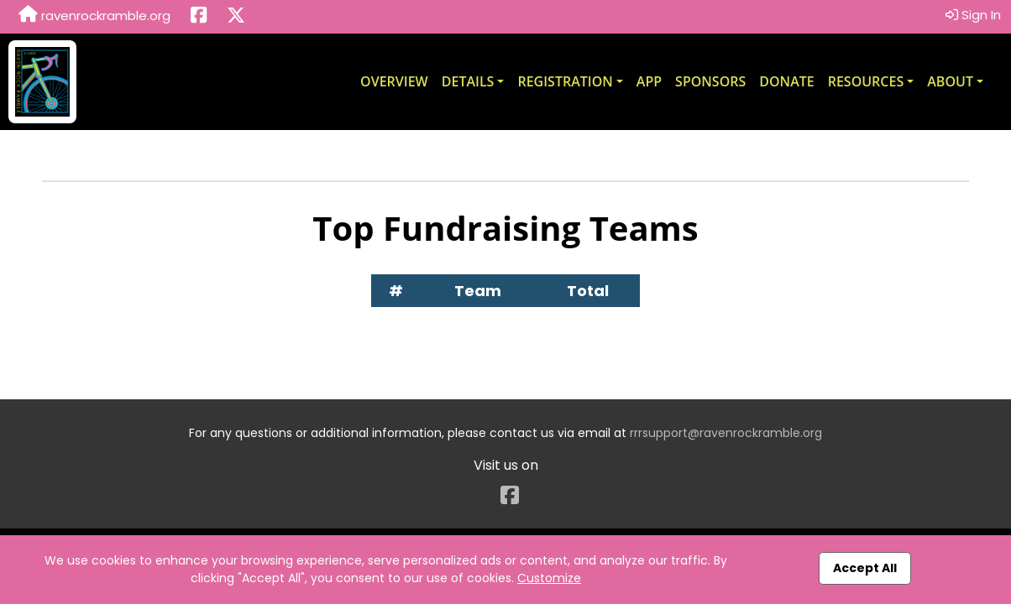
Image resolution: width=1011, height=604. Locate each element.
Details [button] (468, 81)
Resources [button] (866, 81)
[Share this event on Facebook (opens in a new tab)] (199, 17)
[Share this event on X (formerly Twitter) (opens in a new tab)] (236, 17)
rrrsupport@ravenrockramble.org (726, 432)
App (649, 81)
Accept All (865, 568)
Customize (549, 578)
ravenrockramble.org (94, 15)
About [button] (950, 81)
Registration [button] (564, 81)
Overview (394, 81)
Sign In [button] (973, 14)
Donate (786, 81)
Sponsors (710, 81)
